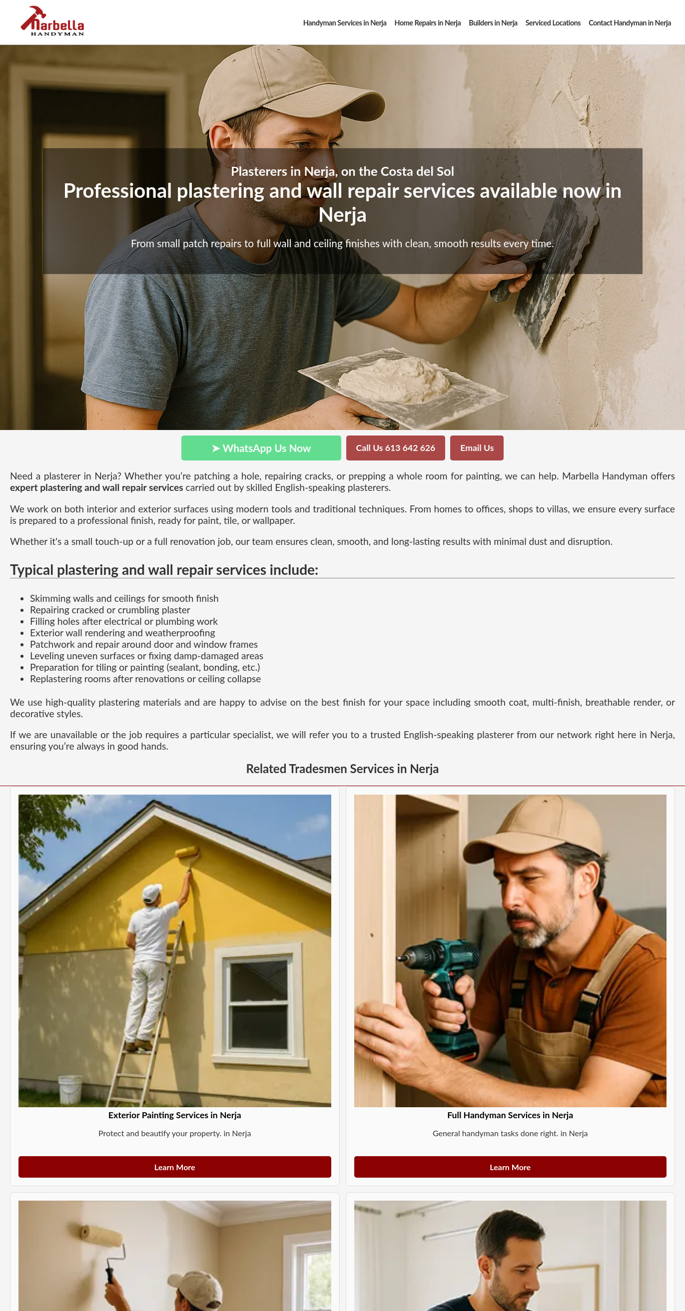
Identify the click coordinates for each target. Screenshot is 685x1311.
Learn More (174, 1167)
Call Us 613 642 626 (396, 447)
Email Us (477, 447)
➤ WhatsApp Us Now (261, 447)
